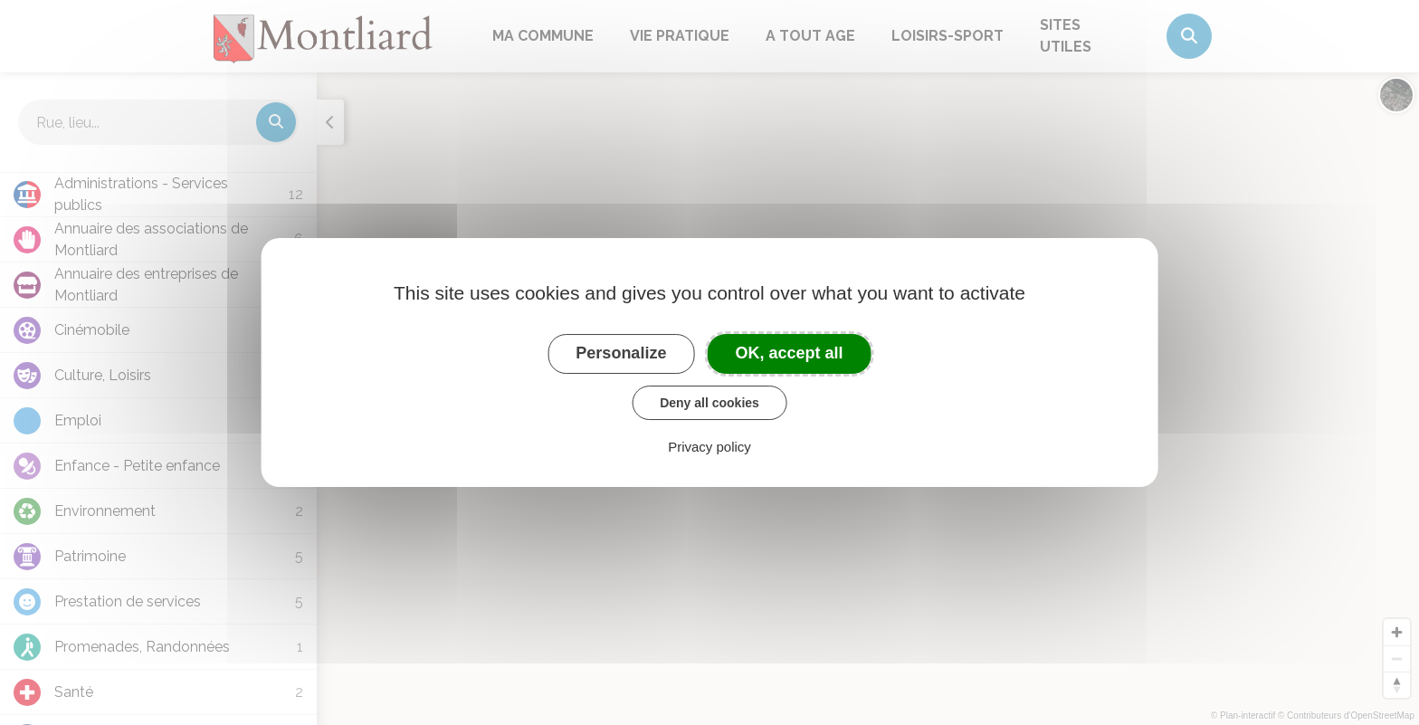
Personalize (621, 353)
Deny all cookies (709, 403)
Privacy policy (709, 446)
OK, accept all (789, 353)
